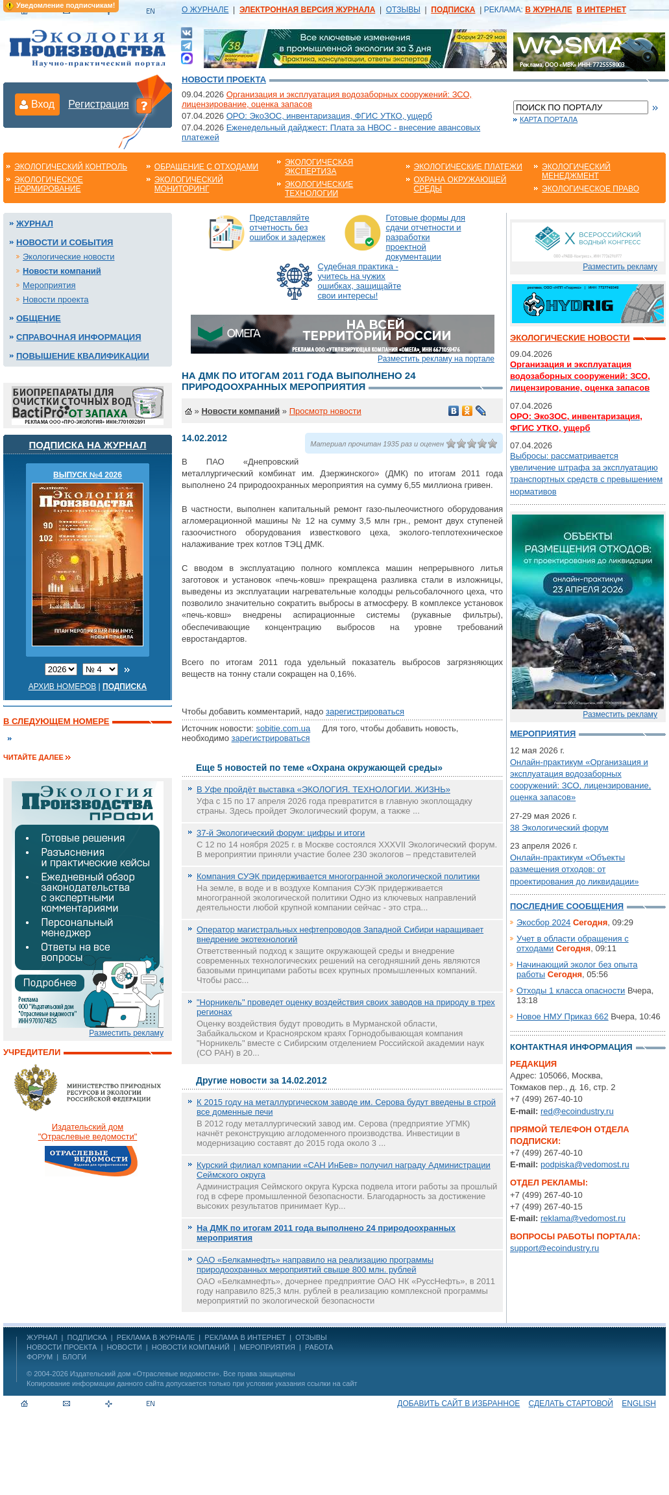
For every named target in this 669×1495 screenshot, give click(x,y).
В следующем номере (56, 721)
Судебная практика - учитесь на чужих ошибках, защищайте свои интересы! (360, 280)
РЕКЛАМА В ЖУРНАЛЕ (156, 1337)
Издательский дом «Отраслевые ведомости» (144, 1374)
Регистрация (98, 104)
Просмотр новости (325, 411)
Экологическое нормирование (48, 184)
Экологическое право (590, 188)
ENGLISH (639, 1403)
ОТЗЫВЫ (403, 9)
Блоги (74, 1357)
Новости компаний (62, 271)
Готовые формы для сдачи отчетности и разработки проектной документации (426, 237)
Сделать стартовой (571, 1403)
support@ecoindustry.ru (554, 1248)
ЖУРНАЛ (42, 1337)
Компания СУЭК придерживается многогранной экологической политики (338, 876)
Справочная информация (78, 337)
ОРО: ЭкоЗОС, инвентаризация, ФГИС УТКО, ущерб (329, 116)
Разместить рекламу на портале (436, 358)
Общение (38, 318)
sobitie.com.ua (283, 728)
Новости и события (64, 242)
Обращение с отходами (206, 166)
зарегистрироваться (365, 711)
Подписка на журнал (88, 444)
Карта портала (549, 119)
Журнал (34, 223)
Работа (319, 1347)
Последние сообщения (567, 906)
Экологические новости (69, 256)
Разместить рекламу (126, 1033)
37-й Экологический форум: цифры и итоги (281, 833)
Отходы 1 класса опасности (571, 990)
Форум (40, 1357)
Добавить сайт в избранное (458, 1403)
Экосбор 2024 (543, 922)
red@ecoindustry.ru (577, 1111)
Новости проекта (224, 79)
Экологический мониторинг (188, 184)
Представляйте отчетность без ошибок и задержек (288, 227)
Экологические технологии (319, 189)
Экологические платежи (468, 166)
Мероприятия (49, 285)
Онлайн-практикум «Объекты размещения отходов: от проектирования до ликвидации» (574, 869)
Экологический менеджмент (576, 171)
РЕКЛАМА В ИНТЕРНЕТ (245, 1337)
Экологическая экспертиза (319, 167)
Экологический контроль (70, 166)
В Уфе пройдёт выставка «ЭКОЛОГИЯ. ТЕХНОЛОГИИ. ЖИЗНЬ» (323, 789)
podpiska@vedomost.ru (585, 1164)
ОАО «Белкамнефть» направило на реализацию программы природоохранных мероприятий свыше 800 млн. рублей (315, 1264)
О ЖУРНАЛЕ (205, 9)
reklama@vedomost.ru (583, 1218)
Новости (123, 1347)
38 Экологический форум (559, 828)
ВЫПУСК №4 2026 (87, 475)
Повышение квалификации (82, 356)
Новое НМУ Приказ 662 (563, 1016)
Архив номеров (63, 686)
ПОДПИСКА (87, 1337)
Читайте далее (33, 757)
